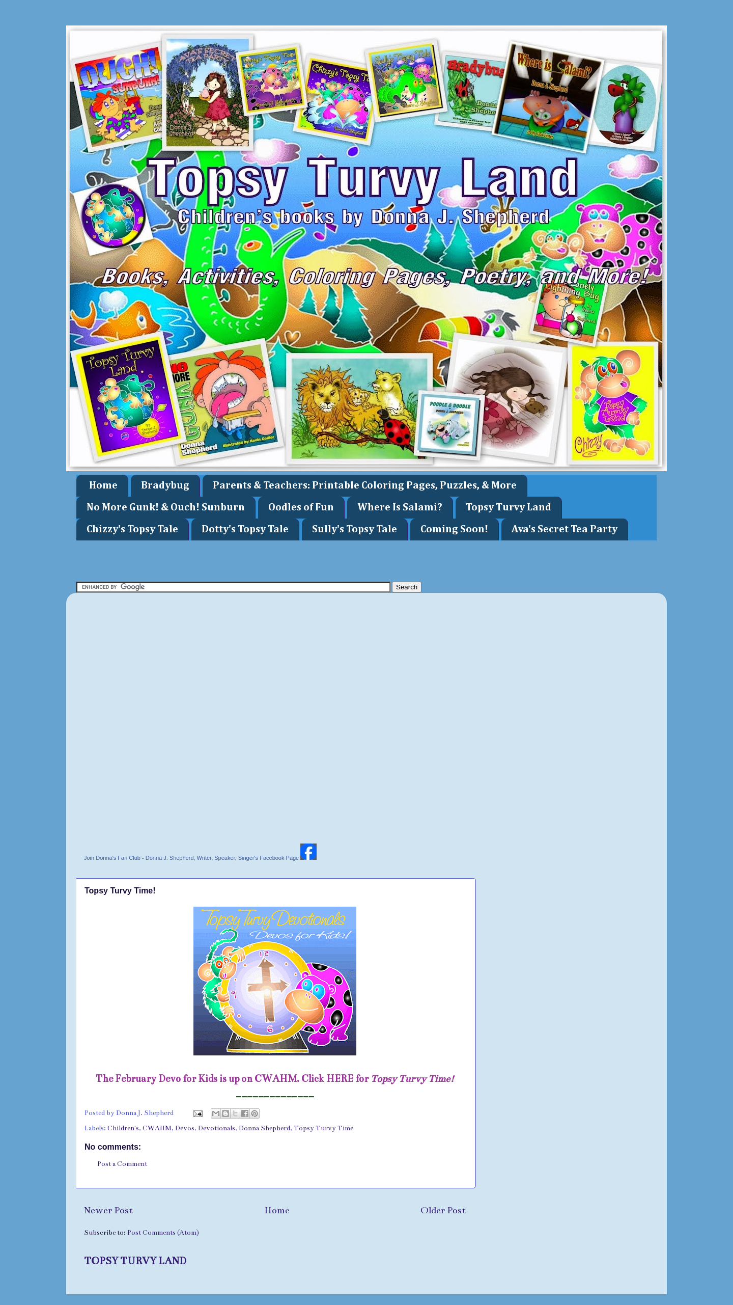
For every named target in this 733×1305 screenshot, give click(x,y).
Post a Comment (122, 1164)
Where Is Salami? (399, 507)
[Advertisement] (261, 559)
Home (103, 485)
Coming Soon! (454, 529)
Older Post (443, 1210)
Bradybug (165, 485)
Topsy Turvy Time (323, 1128)
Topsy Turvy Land (508, 507)
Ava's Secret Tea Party (564, 529)
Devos (184, 1128)
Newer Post (108, 1210)
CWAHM (157, 1128)
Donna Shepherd (264, 1128)
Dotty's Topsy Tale (245, 529)
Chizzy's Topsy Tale (132, 529)
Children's (123, 1128)
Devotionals (216, 1128)
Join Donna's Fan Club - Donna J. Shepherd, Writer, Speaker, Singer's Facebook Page (191, 858)
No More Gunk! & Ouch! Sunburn (166, 507)
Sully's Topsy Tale (354, 529)
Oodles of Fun (301, 507)
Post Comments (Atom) (163, 1233)
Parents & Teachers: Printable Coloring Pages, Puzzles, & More (365, 485)
